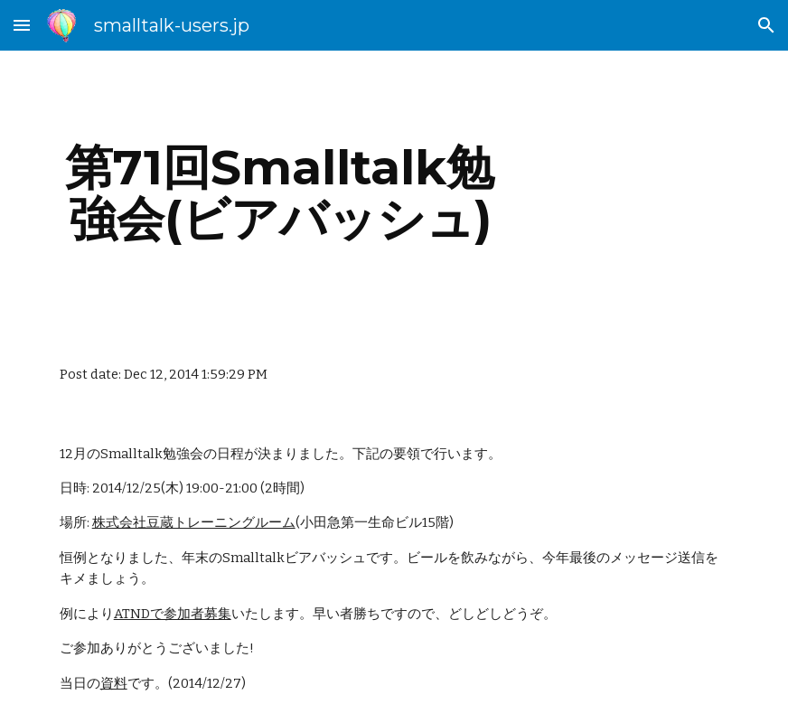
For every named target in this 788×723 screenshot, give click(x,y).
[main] (280, 193)
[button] (21, 25)
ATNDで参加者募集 (172, 614)
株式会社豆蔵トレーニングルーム (194, 522)
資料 (113, 683)
